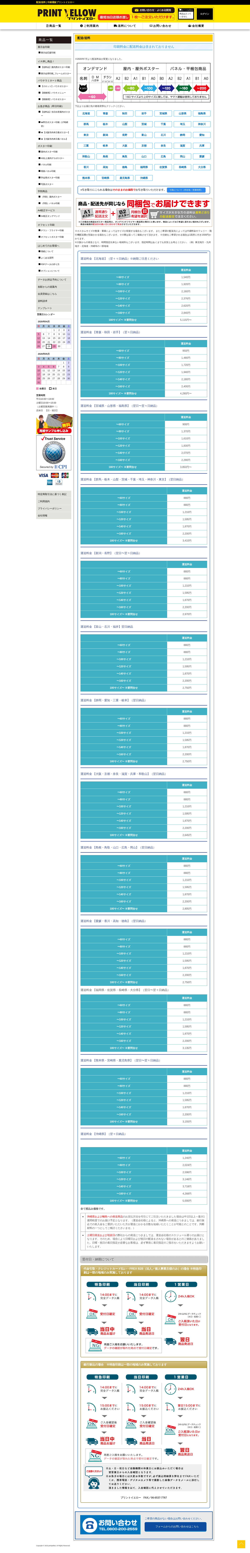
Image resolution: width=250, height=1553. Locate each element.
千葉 (163, 124)
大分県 (202, 167)
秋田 (124, 113)
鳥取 (124, 156)
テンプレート (45, 308)
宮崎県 (105, 177)
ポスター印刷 (45, 146)
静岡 (182, 135)
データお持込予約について (52, 279)
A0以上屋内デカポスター (52, 158)
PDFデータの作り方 (50, 264)
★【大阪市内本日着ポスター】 (55, 132)
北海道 (86, 113)
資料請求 (42, 301)
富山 (144, 135)
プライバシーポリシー (50, 508)
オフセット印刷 (46, 224)
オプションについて (50, 271)
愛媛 (201, 156)
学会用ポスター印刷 (50, 178)
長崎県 (182, 167)
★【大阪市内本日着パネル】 (54, 139)
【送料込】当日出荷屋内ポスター (55, 114)
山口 (144, 156)
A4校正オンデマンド (50, 216)
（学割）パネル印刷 (50, 203)
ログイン (204, 14)
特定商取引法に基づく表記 (52, 494)
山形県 (182, 113)
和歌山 (86, 156)
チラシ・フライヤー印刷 (52, 230)
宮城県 (163, 113)
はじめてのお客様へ (48, 245)
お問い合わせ (160, 25)
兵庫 (201, 145)
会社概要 (196, 25)
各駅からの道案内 (47, 286)
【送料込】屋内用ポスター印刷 (55, 67)
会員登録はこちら (47, 293)
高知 (105, 167)
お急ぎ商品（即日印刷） (51, 106)
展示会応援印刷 (48, 53)
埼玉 (182, 124)
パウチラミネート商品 (50, 80)
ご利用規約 (44, 501)
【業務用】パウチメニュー (53, 93)
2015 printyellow (49, 1545)
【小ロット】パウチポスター (54, 86)
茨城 (144, 124)
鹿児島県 (125, 177)
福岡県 (144, 167)
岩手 (144, 113)
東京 (86, 135)
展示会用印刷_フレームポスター (56, 73)
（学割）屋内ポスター (51, 197)
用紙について (47, 251)
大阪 (124, 145)
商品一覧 (53, 25)
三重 (86, 145)
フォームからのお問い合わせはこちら (177, 1526)
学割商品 (42, 191)
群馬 (86, 124)
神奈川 (202, 124)
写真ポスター (47, 184)
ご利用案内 (89, 25)
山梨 (124, 124)
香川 (86, 167)
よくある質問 (47, 258)
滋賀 (182, 145)
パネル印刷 (46, 165)
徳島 (124, 167)
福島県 (202, 113)
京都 (144, 145)
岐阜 (105, 145)
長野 (124, 135)
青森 (105, 113)
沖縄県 (144, 177)
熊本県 (86, 177)
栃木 (105, 124)
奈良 (163, 145)
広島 (163, 156)
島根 (105, 156)
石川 (163, 135)
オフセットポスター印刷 (52, 237)
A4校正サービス (46, 210)
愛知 (201, 135)
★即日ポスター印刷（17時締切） (54, 124)
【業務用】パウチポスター (53, 99)
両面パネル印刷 (48, 171)
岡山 (182, 156)
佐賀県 (163, 167)
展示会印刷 (44, 47)
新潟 (105, 135)
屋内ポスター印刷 (49, 152)
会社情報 (42, 515)
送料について (125, 25)
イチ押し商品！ (46, 61)
